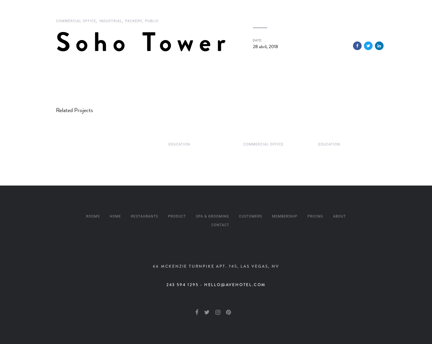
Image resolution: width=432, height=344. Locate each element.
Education (179, 144)
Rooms (93, 216)
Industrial (110, 21)
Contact (220, 225)
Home (115, 216)
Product (177, 216)
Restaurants (144, 216)
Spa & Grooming (212, 216)
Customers (250, 216)
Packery (133, 21)
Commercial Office (76, 21)
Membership (285, 216)
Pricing (315, 216)
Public (152, 21)
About (339, 216)
